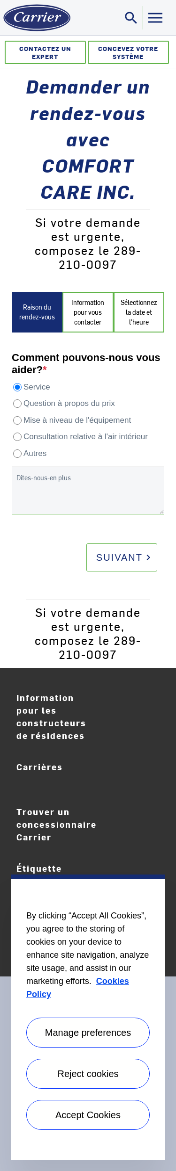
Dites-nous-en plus (43, 477)
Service (36, 387)
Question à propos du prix (69, 403)
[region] (88, 1017)
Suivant (125, 557)
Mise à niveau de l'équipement (77, 420)
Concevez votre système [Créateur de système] (128, 52)
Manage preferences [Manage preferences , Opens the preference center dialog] (88, 1032)
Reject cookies (87, 1074)
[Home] (35, 18)
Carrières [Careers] (60, 773)
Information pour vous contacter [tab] (87, 312)
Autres (34, 453)
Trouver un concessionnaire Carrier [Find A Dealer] (56, 824)
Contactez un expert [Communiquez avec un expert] (45, 52)
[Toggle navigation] (131, 17)
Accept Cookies (88, 1115)
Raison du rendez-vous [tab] (37, 312)
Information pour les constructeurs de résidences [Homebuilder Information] (51, 716)
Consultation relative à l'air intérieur (85, 436)
